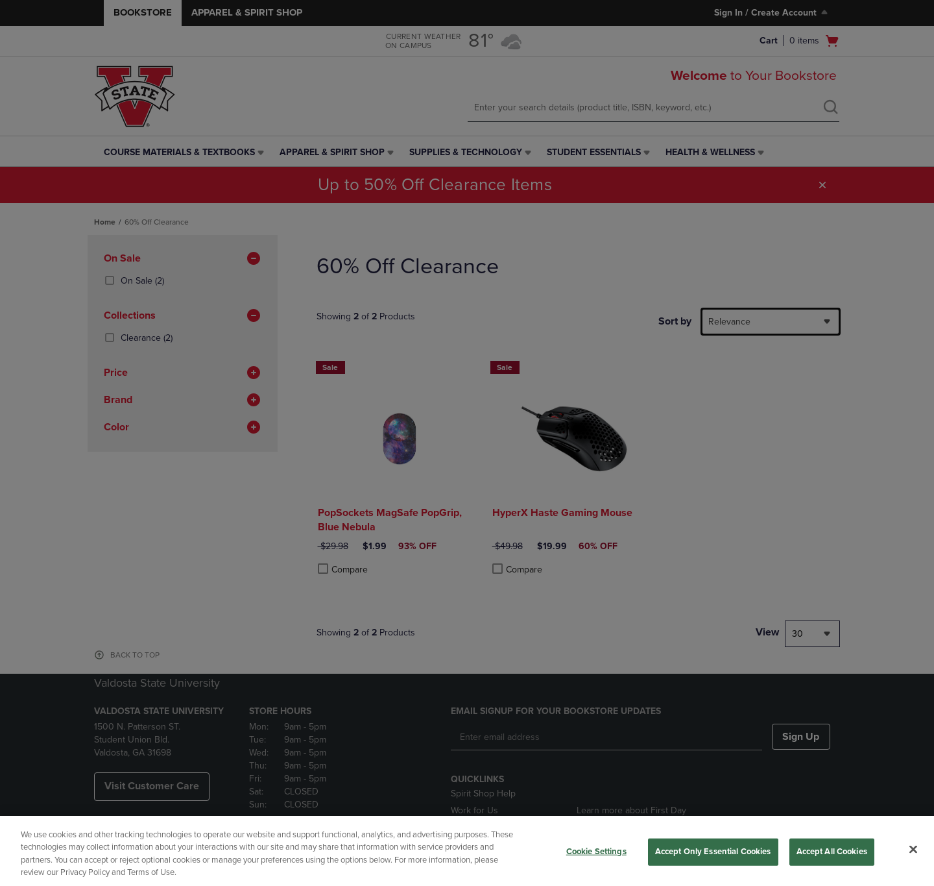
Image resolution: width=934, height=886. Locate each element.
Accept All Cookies (831, 851)
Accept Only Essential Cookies (713, 851)
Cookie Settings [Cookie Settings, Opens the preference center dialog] (596, 851)
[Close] (913, 849)
